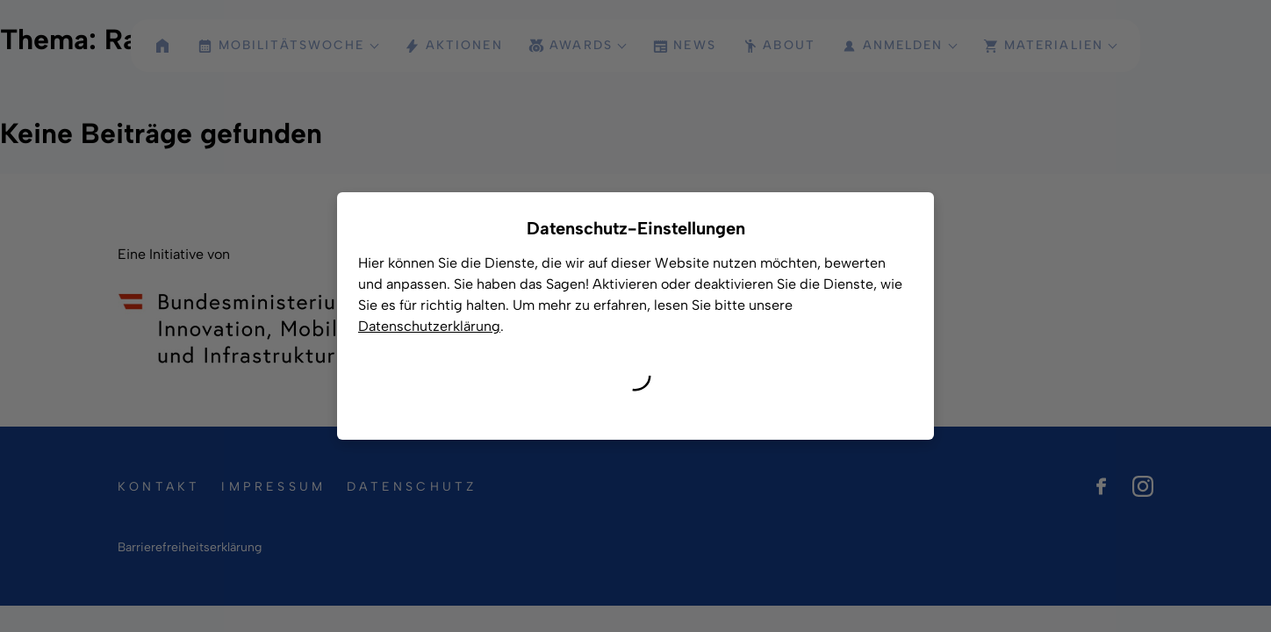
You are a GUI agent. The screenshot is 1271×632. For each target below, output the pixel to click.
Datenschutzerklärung (429, 326)
